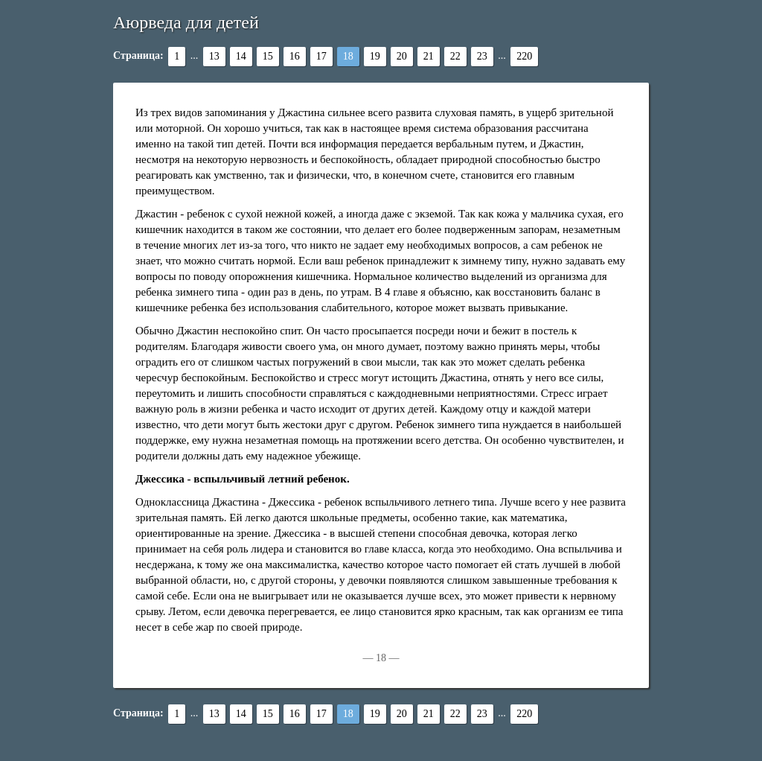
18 (348, 56)
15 (268, 56)
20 (402, 56)
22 (455, 56)
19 (375, 56)
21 (428, 56)
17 (321, 56)
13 (214, 56)
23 (482, 56)
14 (241, 56)
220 (524, 56)
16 (294, 56)
